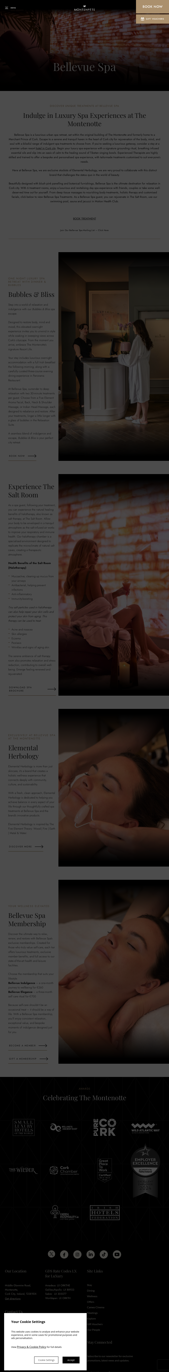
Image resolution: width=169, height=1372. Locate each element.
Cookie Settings (42, 1359)
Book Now (153, 6)
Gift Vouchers (152, 19)
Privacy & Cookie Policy (32, 1346)
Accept (70, 1359)
